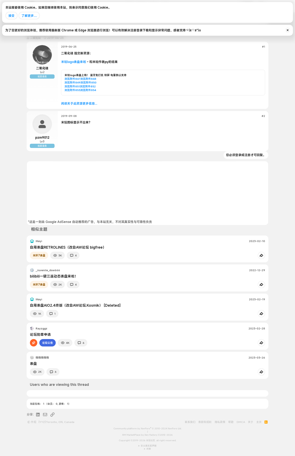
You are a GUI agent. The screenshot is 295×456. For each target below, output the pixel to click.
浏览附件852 (88, 86)
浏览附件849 (73, 82)
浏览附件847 (72, 79)
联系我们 (190, 422)
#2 (263, 116)
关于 (250, 422)
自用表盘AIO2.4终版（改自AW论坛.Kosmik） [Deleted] (75, 305)
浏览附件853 (72, 90)
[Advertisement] (147, 191)
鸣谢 (148, 448)
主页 (259, 422)
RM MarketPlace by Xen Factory (147, 434)
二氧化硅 (42, 68)
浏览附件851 (72, 86)
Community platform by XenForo (147, 428)
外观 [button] (31, 422)
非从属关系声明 (149, 445)
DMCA (241, 422)
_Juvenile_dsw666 (48, 270)
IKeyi (39, 241)
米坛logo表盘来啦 (73, 62)
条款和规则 (205, 422)
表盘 (33, 363)
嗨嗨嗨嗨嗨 (42, 357)
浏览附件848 (88, 79)
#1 (263, 46)
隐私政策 (220, 422)
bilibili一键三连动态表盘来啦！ (54, 276)
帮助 (231, 422)
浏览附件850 (88, 82)
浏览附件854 (88, 90)
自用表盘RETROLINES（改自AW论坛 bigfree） (68, 247)
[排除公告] (287, 30)
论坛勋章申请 (40, 334)
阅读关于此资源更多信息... (79, 103)
